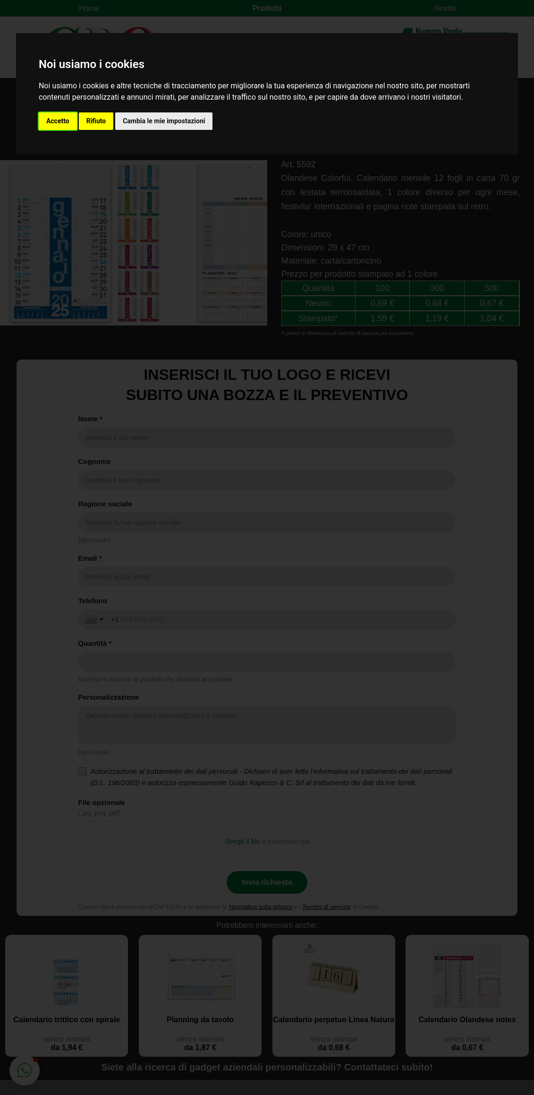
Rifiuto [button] (96, 121)
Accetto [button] (57, 121)
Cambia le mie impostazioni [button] (164, 121)
